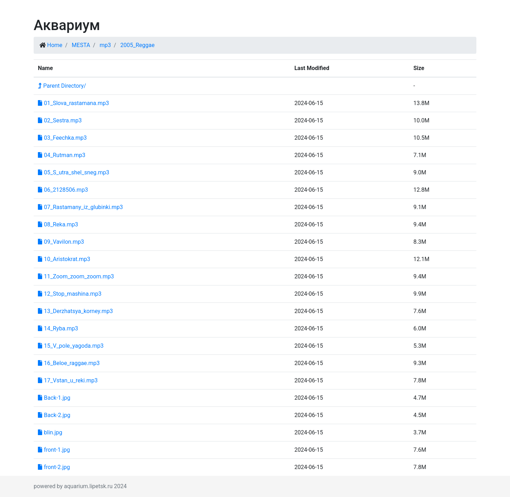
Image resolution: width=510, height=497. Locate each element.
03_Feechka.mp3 (62, 137)
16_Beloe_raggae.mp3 (69, 363)
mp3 (105, 45)
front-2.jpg (54, 467)
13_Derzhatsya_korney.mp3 (75, 311)
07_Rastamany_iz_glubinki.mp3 (80, 207)
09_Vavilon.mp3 (61, 241)
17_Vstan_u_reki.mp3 (68, 380)
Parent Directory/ (62, 85)
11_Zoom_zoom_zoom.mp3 (76, 276)
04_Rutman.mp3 (61, 155)
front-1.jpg (54, 449)
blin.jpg (50, 432)
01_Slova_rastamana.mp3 (73, 103)
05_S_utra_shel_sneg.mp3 (73, 172)
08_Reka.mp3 (58, 224)
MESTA (81, 45)
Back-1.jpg (54, 397)
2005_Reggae (137, 45)
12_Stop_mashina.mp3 (70, 293)
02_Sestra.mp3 (60, 120)
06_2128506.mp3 (63, 189)
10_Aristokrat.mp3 (64, 259)
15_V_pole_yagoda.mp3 (71, 345)
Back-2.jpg (54, 415)
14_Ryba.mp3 (58, 328)
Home (54, 45)
